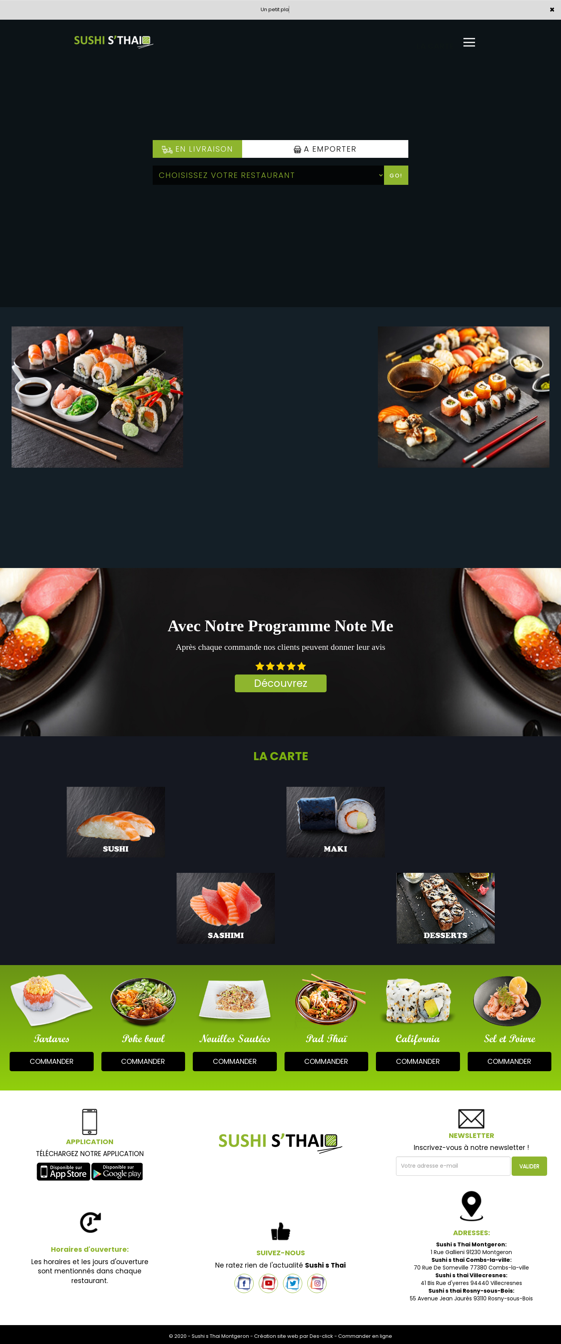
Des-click (321, 1336)
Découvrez (280, 683)
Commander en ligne (365, 1336)
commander (52, 1061)
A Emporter (325, 149)
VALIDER (529, 1166)
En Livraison (197, 149)
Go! (396, 175)
